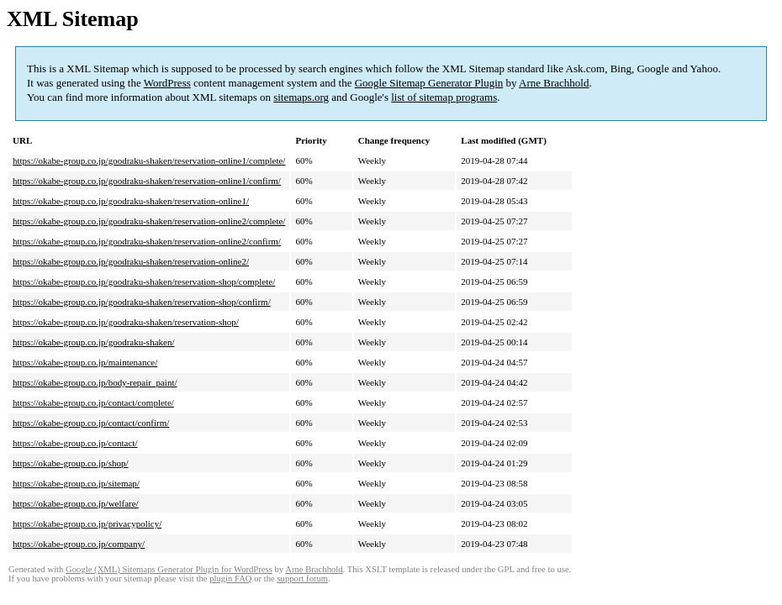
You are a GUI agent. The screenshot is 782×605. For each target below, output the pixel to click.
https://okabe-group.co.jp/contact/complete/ (93, 402)
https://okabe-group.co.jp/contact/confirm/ (91, 423)
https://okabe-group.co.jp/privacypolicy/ (87, 523)
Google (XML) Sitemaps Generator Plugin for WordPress (169, 569)
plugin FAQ (230, 578)
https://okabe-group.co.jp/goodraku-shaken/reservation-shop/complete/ (144, 281)
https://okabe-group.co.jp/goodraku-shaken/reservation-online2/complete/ (149, 221)
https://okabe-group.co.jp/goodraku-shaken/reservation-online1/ (131, 201)
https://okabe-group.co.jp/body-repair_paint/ (95, 382)
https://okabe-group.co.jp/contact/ (75, 443)
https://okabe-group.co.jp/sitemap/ (76, 483)
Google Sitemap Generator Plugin (429, 82)
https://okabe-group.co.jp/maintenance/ (85, 362)
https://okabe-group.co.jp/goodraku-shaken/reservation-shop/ (126, 322)
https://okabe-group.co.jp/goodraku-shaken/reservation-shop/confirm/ (142, 302)
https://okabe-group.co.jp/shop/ (70, 463)
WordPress (167, 82)
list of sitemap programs (444, 97)
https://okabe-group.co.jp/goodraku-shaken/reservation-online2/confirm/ (147, 241)
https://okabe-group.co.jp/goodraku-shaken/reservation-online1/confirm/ (147, 181)
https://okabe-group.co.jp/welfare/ (76, 503)
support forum (302, 578)
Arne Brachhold (554, 82)
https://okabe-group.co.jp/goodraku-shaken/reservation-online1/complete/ (149, 160)
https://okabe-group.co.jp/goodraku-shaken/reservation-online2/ (131, 261)
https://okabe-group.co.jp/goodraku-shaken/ (93, 342)
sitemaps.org (301, 97)
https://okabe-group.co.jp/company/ (79, 544)
